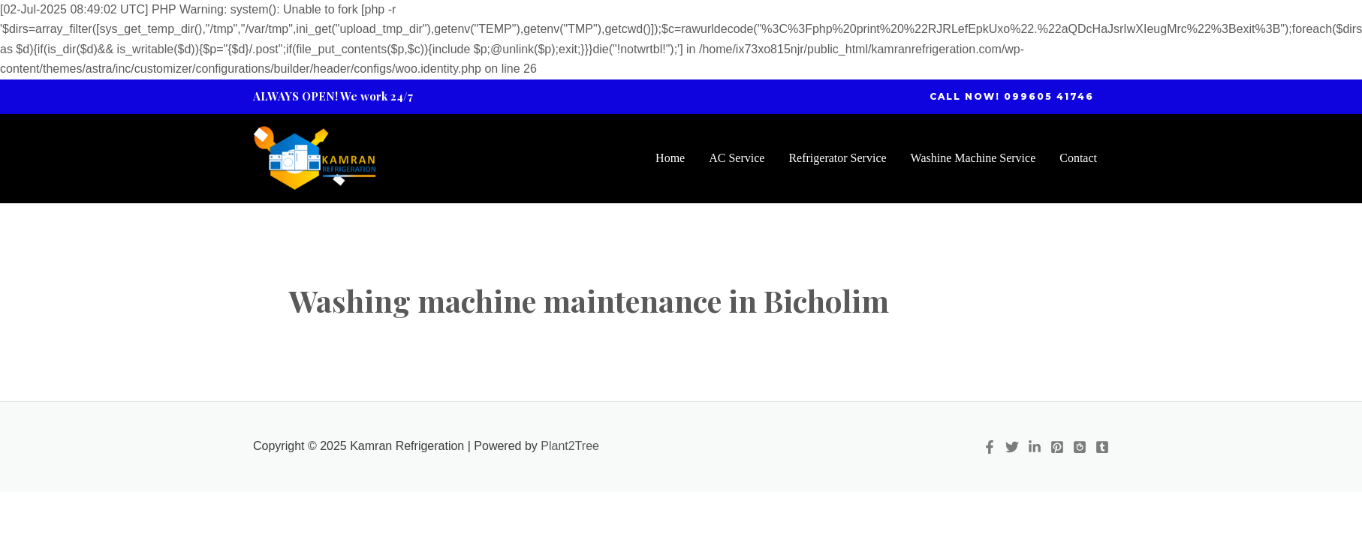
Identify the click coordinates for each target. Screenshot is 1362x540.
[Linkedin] (1034, 447)
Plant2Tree (570, 446)
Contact (1078, 158)
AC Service (736, 158)
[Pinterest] (1057, 447)
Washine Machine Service (973, 158)
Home (670, 158)
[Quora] (1079, 447)
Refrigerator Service (837, 158)
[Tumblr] (1102, 447)
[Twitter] (1012, 447)
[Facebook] (989, 447)
